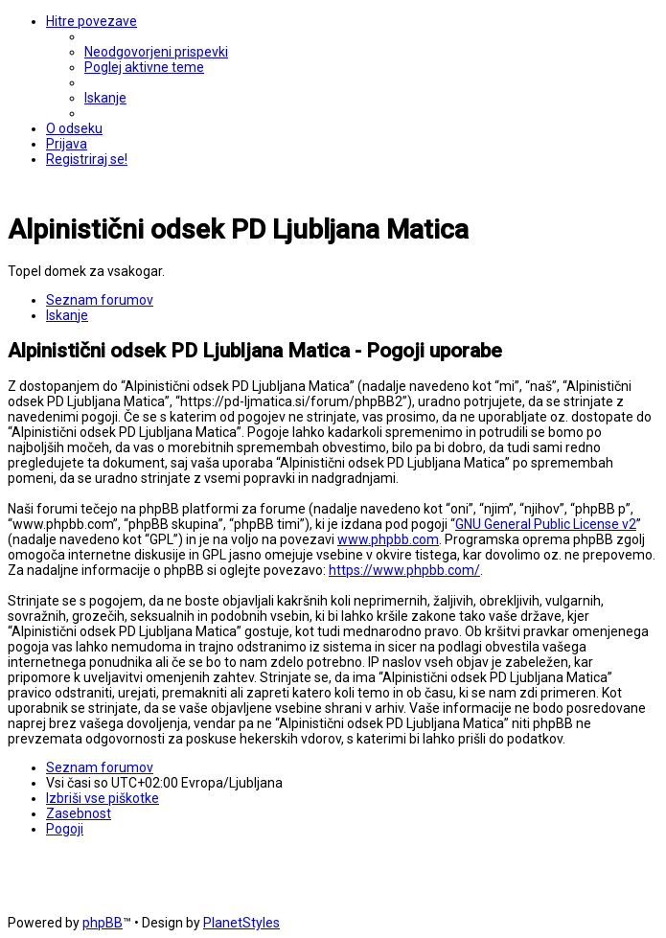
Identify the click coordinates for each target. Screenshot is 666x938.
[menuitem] (156, 51)
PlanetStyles (241, 922)
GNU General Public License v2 (545, 524)
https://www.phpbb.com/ (404, 570)
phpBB (102, 922)
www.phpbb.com (388, 539)
